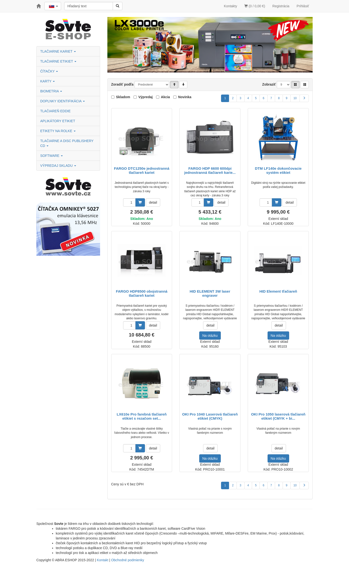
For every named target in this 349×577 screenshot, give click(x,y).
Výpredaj (145, 97)
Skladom (123, 97)
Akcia (165, 97)
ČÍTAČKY (49, 71)
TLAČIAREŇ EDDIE (55, 111)
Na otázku (210, 335)
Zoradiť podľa (122, 84)
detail (153, 202)
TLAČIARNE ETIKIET (58, 61)
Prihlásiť (303, 6)
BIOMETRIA (51, 91)
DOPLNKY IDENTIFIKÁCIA (62, 101)
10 (295, 98)
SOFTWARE (51, 156)
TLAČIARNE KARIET (58, 51)
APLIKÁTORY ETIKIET (57, 121)
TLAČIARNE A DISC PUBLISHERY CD (67, 143)
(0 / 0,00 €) (254, 6)
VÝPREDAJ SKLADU (58, 166)
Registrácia (280, 6)
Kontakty (230, 6)
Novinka (184, 97)
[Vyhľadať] (117, 6)
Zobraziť (269, 84)
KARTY (47, 81)
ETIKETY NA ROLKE (58, 131)
